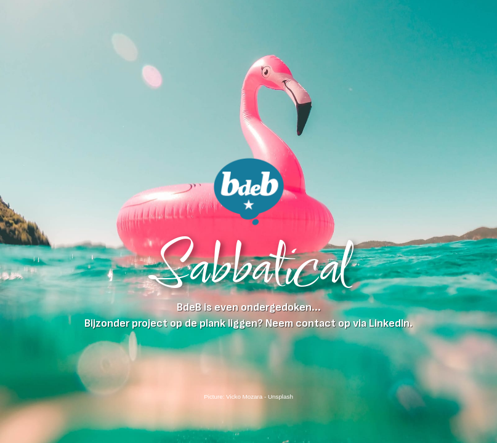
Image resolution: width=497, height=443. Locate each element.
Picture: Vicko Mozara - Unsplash (248, 396)
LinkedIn (389, 323)
